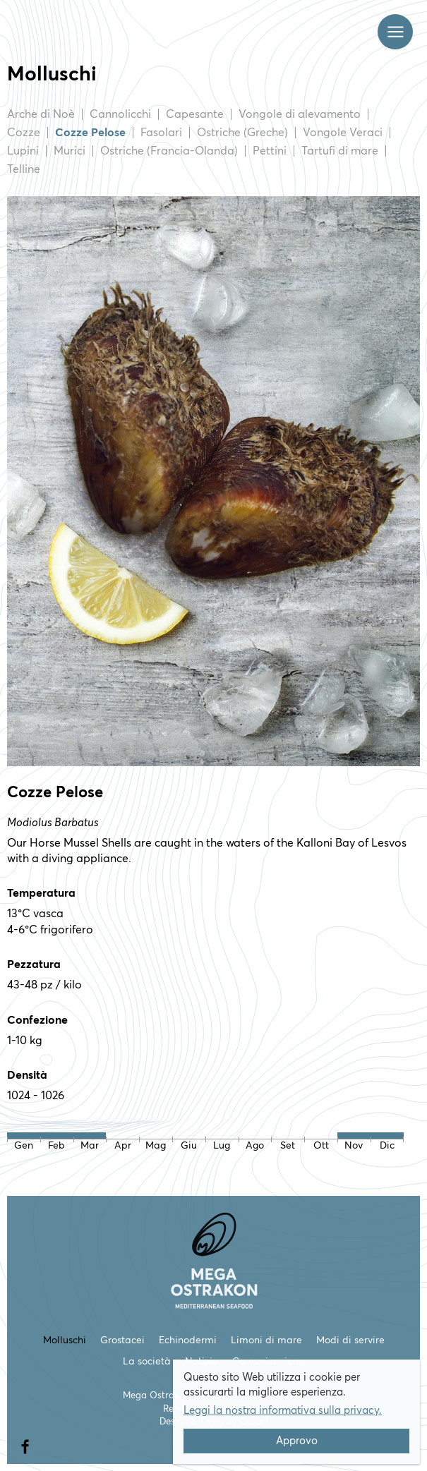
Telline (23, 169)
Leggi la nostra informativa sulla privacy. (283, 1410)
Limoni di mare (266, 1340)
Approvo (297, 1441)
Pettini (270, 151)
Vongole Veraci (343, 132)
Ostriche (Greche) (242, 132)
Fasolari (161, 132)
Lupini (23, 151)
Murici (69, 151)
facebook (24, 1441)
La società (147, 1362)
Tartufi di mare (339, 151)
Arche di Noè (41, 114)
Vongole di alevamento (300, 114)
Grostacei (122, 1340)
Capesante (195, 114)
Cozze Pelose (90, 132)
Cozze (23, 132)
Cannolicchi (120, 114)
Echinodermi (188, 1340)
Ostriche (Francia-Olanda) (169, 151)
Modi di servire (350, 1340)
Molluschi (64, 1340)
